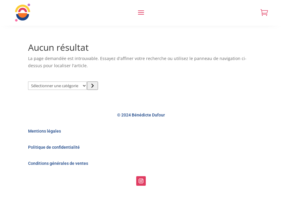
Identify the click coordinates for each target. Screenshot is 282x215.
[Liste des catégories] (57, 86)
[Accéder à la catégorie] (92, 86)
